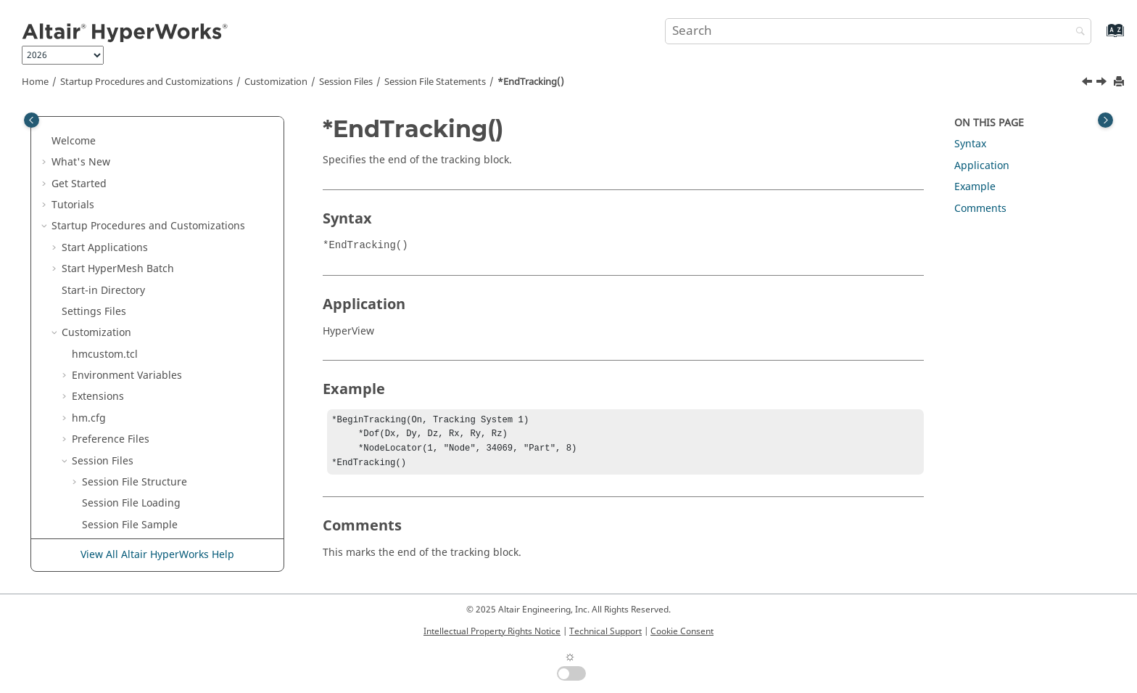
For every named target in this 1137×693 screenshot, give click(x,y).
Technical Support (605, 631)
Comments (980, 208)
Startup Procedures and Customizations (146, 82)
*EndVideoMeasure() (143, 428)
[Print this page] (1120, 82)
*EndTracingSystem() (144, 279)
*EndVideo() (122, 407)
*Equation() (120, 535)
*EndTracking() (530, 82)
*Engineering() (129, 471)
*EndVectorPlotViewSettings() (164, 386)
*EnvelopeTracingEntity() (153, 514)
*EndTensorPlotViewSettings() (165, 130)
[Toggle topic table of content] (1105, 120)
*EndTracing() (127, 215)
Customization (275, 82)
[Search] (1077, 32)
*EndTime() (120, 194)
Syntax (970, 144)
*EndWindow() (128, 450)
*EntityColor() (125, 493)
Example (975, 186)
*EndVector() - (158, 321)
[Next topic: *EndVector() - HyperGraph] (1103, 83)
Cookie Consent (682, 631)
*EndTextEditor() (133, 173)
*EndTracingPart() (136, 258)
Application (981, 165)
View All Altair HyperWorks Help (157, 554)
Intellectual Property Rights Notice (492, 631)
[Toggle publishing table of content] (31, 120)
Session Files (346, 82)
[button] (86, 130)
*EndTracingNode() (140, 237)
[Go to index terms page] (1099, 37)
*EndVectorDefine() (139, 364)
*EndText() (118, 151)
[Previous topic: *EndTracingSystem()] (1088, 83)
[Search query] (878, 31)
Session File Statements (435, 82)
